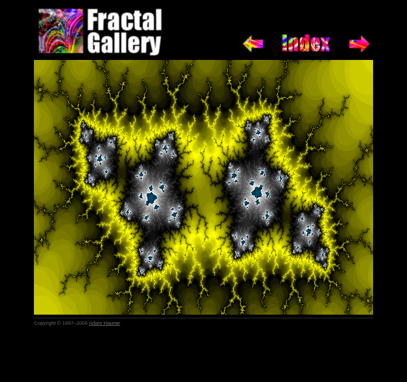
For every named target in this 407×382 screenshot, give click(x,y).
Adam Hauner (104, 323)
